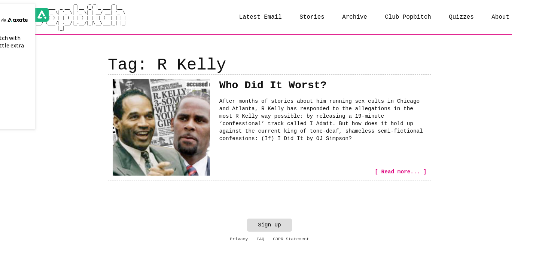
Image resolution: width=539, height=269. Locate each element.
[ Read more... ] (400, 172)
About (500, 17)
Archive (354, 17)
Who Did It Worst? (273, 85)
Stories (312, 17)
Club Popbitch (408, 17)
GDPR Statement (291, 238)
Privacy (239, 238)
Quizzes (461, 17)
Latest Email (260, 17)
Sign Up (269, 225)
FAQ (260, 238)
